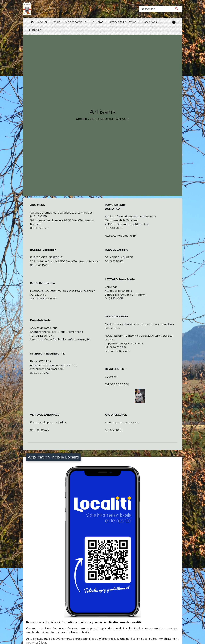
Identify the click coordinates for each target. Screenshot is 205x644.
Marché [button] (34, 29)
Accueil (82, 119)
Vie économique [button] (76, 22)
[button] (32, 23)
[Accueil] (27, 9)
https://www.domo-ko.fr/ (120, 235)
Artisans (122, 119)
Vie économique (102, 119)
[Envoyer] (176, 9)
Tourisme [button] (97, 22)
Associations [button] (149, 22)
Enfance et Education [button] (122, 22)
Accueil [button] (43, 22)
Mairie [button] (57, 22)
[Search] (155, 9)
